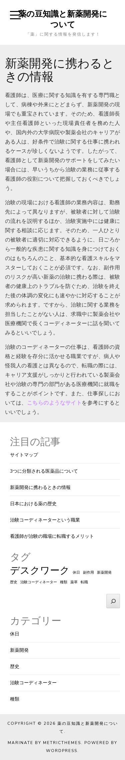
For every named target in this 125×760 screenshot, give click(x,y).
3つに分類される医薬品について (44, 471)
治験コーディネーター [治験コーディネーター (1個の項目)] (38, 582)
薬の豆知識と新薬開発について (62, 19)
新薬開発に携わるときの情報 (40, 487)
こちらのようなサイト (54, 403)
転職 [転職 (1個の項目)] (84, 582)
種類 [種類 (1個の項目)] (63, 582)
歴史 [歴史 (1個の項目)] (13, 582)
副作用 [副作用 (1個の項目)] (88, 572)
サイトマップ (24, 455)
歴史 (14, 666)
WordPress (61, 750)
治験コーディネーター (33, 683)
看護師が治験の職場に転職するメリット (52, 536)
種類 (14, 699)
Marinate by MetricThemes (44, 742)
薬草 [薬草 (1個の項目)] (74, 582)
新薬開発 (19, 650)
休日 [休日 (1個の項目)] (76, 572)
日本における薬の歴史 (33, 504)
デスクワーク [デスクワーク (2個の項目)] (40, 570)
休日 (14, 634)
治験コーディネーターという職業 (45, 520)
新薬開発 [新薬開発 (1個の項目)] (104, 572)
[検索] (113, 601)
